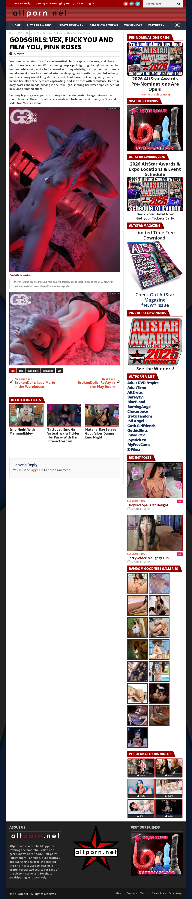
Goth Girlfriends (141, 425)
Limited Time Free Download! (155, 235)
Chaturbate (137, 411)
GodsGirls (37, 61)
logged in (37, 470)
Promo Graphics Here (155, 94)
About (119, 893)
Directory (175, 893)
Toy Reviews (133, 25)
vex (59, 370)
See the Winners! (155, 344)
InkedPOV (136, 435)
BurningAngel (139, 406)
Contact (131, 893)
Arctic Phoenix (140, 508)
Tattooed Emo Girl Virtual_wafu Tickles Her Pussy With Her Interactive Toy (63, 435)
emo (21, 370)
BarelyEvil (135, 397)
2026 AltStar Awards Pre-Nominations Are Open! (155, 83)
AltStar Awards (39, 25)
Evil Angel (135, 420)
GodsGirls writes (20, 275)
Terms (144, 893)
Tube (36, 34)
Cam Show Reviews (104, 25)
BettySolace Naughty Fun (57, 3)
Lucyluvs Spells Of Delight (20, 3)
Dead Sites (159, 893)
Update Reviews (69, 25)
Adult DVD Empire (142, 382)
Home (16, 25)
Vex (11, 61)
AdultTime (136, 387)
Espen (20, 53)
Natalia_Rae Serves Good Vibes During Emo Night (100, 433)
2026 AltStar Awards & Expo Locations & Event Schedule (155, 169)
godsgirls (48, 370)
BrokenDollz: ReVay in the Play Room (94, 383)
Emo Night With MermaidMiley (22, 431)
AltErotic (135, 392)
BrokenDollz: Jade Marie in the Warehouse (35, 383)
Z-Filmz (133, 449)
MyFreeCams (138, 444)
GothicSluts (137, 430)
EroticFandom (139, 416)
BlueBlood (136, 401)
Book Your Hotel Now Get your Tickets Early (155, 216)
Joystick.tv (136, 439)
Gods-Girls (32, 370)
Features (155, 25)
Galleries (19, 34)
